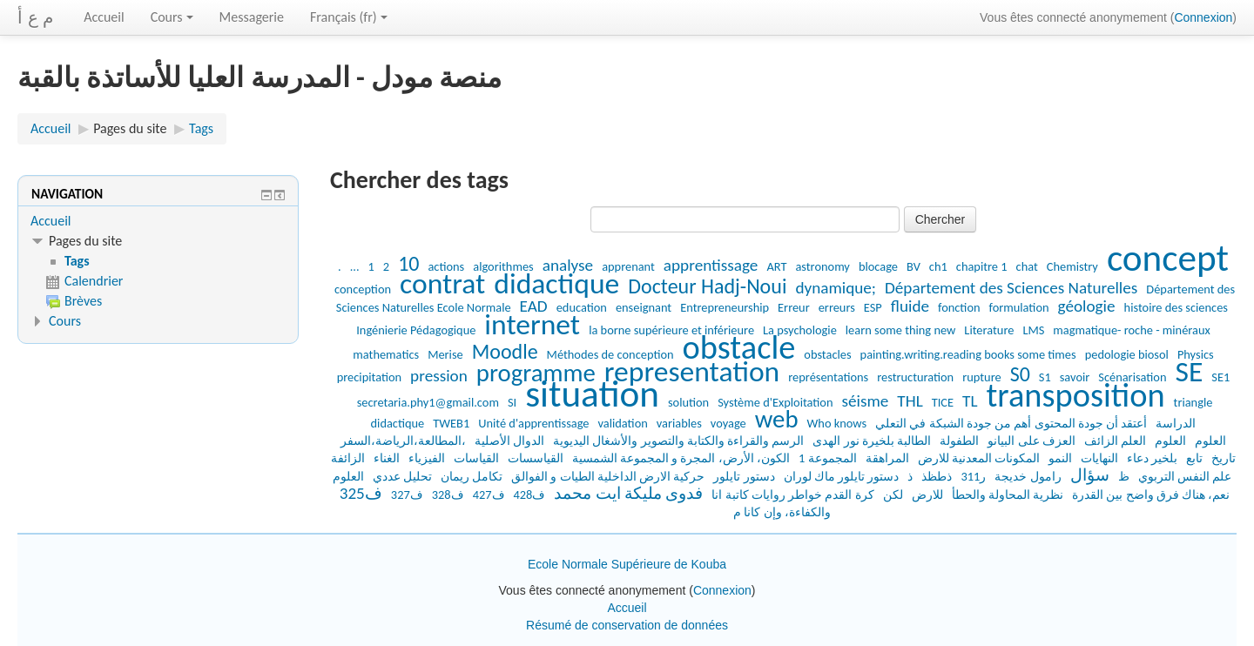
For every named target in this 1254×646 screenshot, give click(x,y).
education (581, 307)
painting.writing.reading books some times (968, 354)
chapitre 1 (982, 266)
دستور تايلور (743, 476)
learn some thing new (901, 330)
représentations (828, 377)
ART (776, 266)
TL (969, 401)
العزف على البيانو (1031, 440)
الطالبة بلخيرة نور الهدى (871, 440)
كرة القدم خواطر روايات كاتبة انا (792, 494)
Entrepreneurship (724, 307)
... (355, 266)
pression (439, 376)
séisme (865, 401)
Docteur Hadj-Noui (707, 286)
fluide (910, 306)
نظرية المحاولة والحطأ (1008, 494)
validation (623, 423)
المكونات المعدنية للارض (979, 458)
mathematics (386, 354)
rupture (981, 377)
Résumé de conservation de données (627, 625)
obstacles (827, 354)
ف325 (361, 493)
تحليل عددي (402, 476)
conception (362, 289)
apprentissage (711, 265)
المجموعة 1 (828, 458)
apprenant (628, 266)
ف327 (407, 494)
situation (592, 394)
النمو (1060, 458)
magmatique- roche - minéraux (1131, 330)
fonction (959, 307)
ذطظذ (936, 476)
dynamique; (835, 288)
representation (691, 371)
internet (532, 324)
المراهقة (887, 458)
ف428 (530, 494)
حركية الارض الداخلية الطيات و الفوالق (608, 476)
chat (1027, 266)
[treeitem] (158, 221)
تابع (1194, 458)
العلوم (1170, 440)
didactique (556, 283)
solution (688, 402)
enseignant (643, 307)
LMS (1033, 330)
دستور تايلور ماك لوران (842, 476)
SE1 (1220, 377)
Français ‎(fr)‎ (349, 17)
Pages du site (129, 128)
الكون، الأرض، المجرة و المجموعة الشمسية (681, 458)
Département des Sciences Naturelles (1011, 288)
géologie (1087, 306)
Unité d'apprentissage (533, 423)
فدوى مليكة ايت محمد (628, 493)
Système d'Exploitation (775, 402)
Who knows (837, 423)
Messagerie (251, 17)
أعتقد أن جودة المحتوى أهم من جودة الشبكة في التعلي (1011, 423)
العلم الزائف (1115, 440)
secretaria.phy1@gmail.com (428, 402)
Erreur (794, 307)
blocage (878, 266)
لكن (893, 494)
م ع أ (35, 17)
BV (913, 266)
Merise (445, 354)
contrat (442, 283)
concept (1168, 258)
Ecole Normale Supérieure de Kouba (627, 564)
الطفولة (959, 440)
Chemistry (1072, 266)
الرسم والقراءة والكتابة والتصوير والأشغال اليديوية (678, 440)
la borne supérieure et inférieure (671, 330)
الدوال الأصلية (509, 440)
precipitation (369, 377)
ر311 (973, 476)
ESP (873, 307)
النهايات (1099, 458)
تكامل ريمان (471, 476)
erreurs (837, 307)
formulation (1019, 307)
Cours (172, 17)
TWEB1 (451, 423)
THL (909, 401)
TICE (943, 402)
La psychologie (800, 330)
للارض (927, 494)
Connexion (1203, 17)
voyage (728, 423)
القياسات (476, 458)
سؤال (1089, 475)
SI (512, 402)
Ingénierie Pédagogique (415, 330)
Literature (989, 330)
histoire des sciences (1176, 307)
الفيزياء (426, 458)
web (777, 419)
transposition (1076, 394)
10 (408, 263)
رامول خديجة (1027, 476)
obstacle (739, 346)
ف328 (448, 494)
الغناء (387, 458)
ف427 (489, 494)
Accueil (104, 17)
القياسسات (535, 458)
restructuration (915, 377)
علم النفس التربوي (1185, 476)
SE (1189, 371)
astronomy (822, 266)
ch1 (938, 266)
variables (679, 423)
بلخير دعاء (1152, 458)
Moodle (505, 351)
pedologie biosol (1127, 354)
